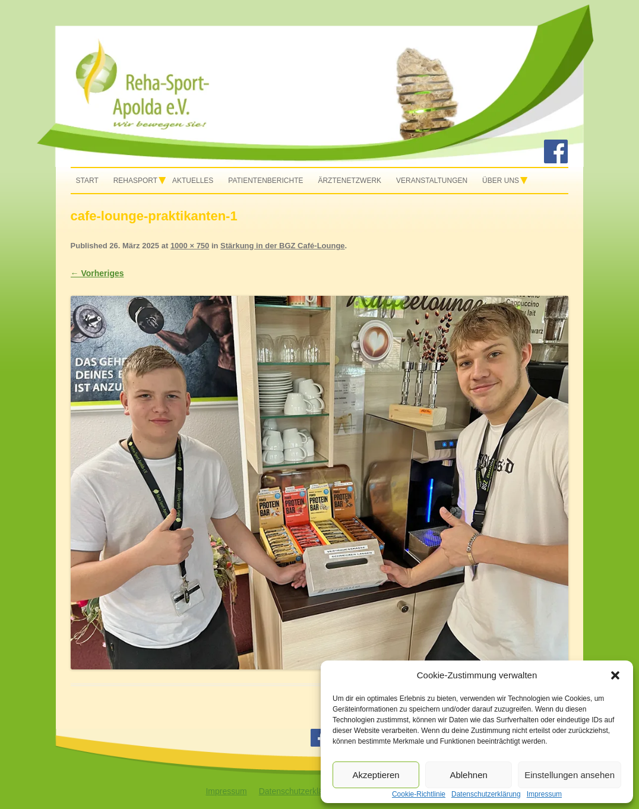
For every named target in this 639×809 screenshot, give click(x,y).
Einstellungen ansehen (569, 775)
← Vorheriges (97, 273)
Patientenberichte (265, 180)
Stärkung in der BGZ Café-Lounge (282, 245)
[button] (615, 675)
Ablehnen (468, 775)
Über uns (500, 180)
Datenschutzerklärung (299, 791)
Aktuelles (192, 180)
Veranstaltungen (431, 180)
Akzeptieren (375, 775)
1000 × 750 (189, 245)
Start (87, 180)
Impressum (225, 791)
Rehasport (135, 180)
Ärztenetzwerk (349, 180)
